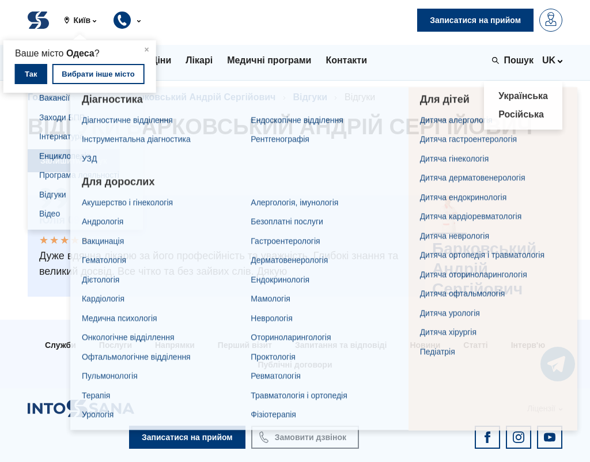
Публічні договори (295, 364)
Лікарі (96, 97)
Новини (425, 345)
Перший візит (245, 345)
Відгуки (310, 97)
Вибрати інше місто (98, 74)
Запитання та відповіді (341, 345)
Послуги (115, 345)
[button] (85, 20)
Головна (47, 97)
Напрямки (175, 345)
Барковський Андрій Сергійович (201, 97)
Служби (60, 345)
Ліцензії (541, 408)
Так (31, 74)
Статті (475, 345)
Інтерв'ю (528, 345)
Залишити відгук (73, 160)
